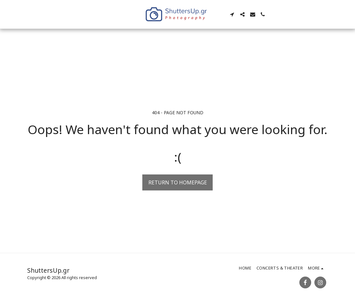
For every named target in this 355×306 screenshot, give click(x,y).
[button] (232, 14)
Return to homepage (177, 182)
